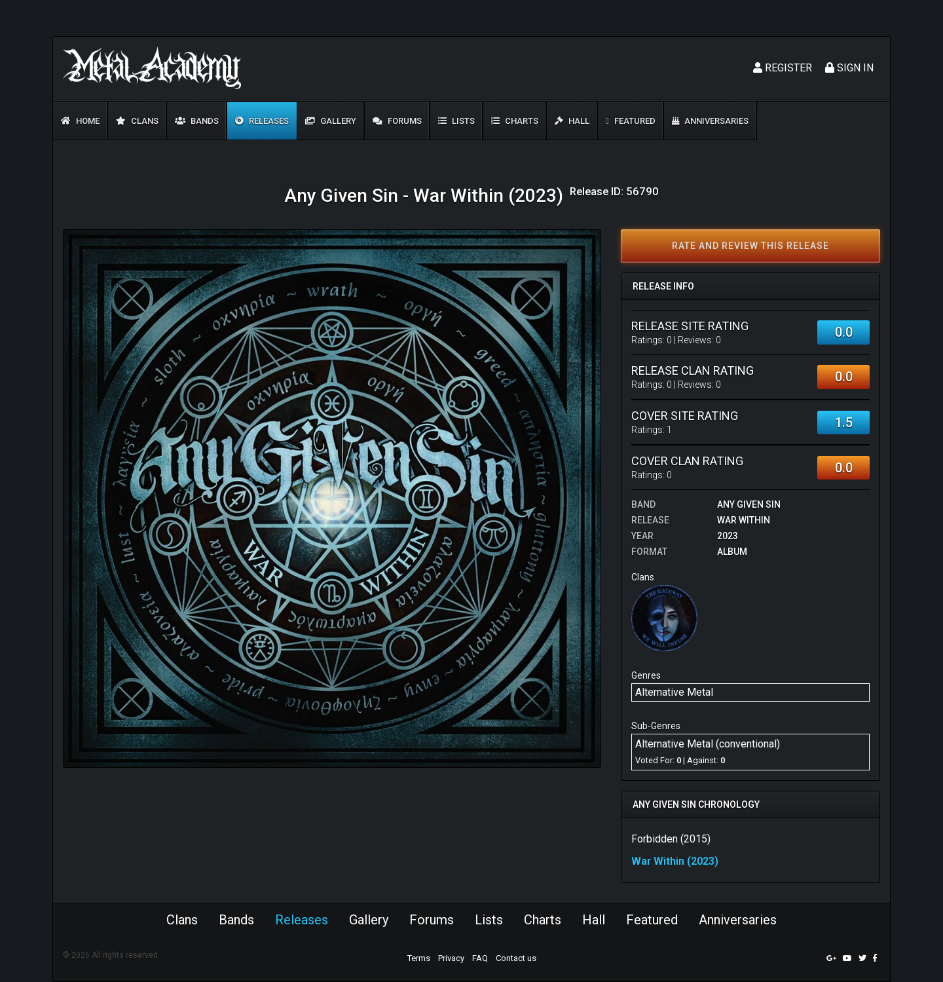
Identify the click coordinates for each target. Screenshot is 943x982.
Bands (197, 121)
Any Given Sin (749, 504)
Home (80, 121)
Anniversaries (710, 121)
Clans (137, 121)
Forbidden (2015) (671, 839)
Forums (397, 121)
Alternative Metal (674, 692)
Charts (514, 121)
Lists (456, 121)
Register (782, 68)
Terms (418, 958)
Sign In (849, 68)
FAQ (480, 958)
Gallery (330, 121)
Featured (631, 121)
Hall (572, 121)
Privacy (451, 958)
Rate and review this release (750, 245)
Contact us (516, 958)
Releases (262, 121)
